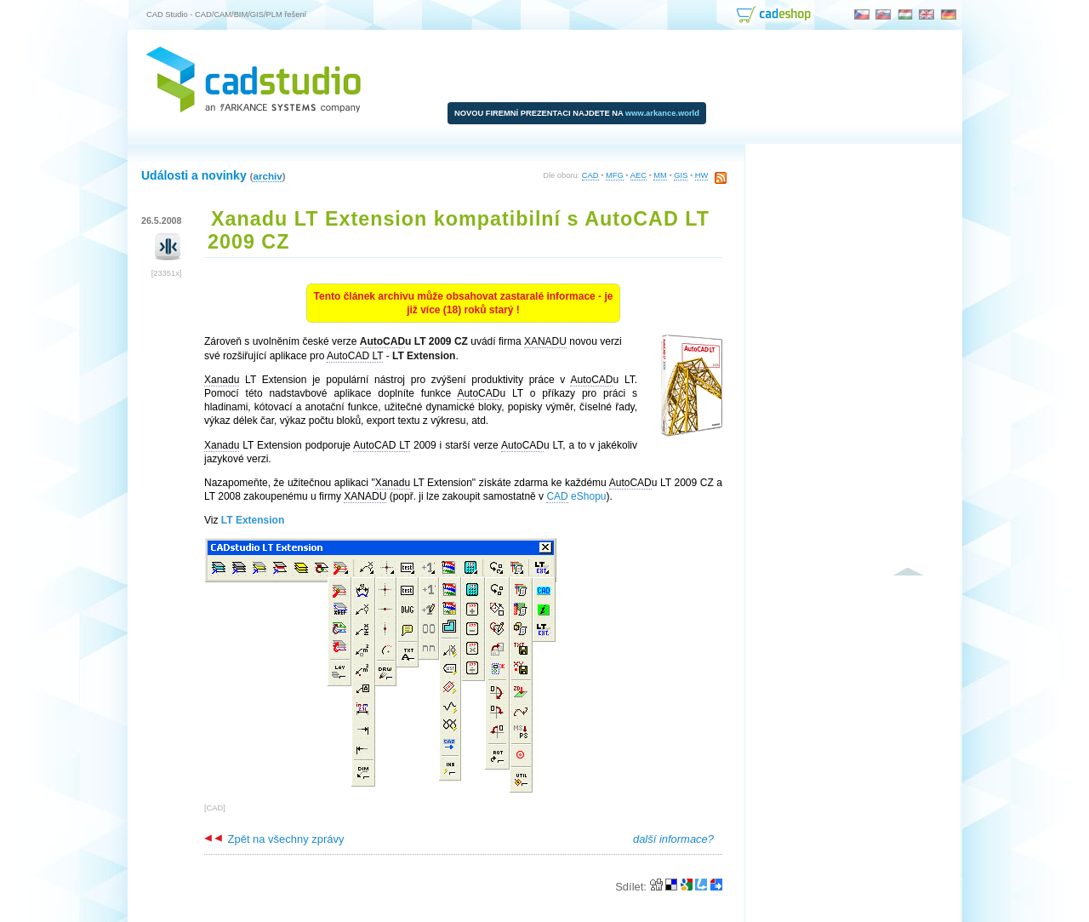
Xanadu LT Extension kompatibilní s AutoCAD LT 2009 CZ (459, 230)
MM (660, 175)
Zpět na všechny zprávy (274, 839)
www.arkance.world (662, 113)
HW (702, 175)
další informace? (673, 839)
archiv (267, 175)
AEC (638, 175)
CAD (590, 175)
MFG (615, 175)
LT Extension (252, 520)
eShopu (576, 496)
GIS (680, 175)
